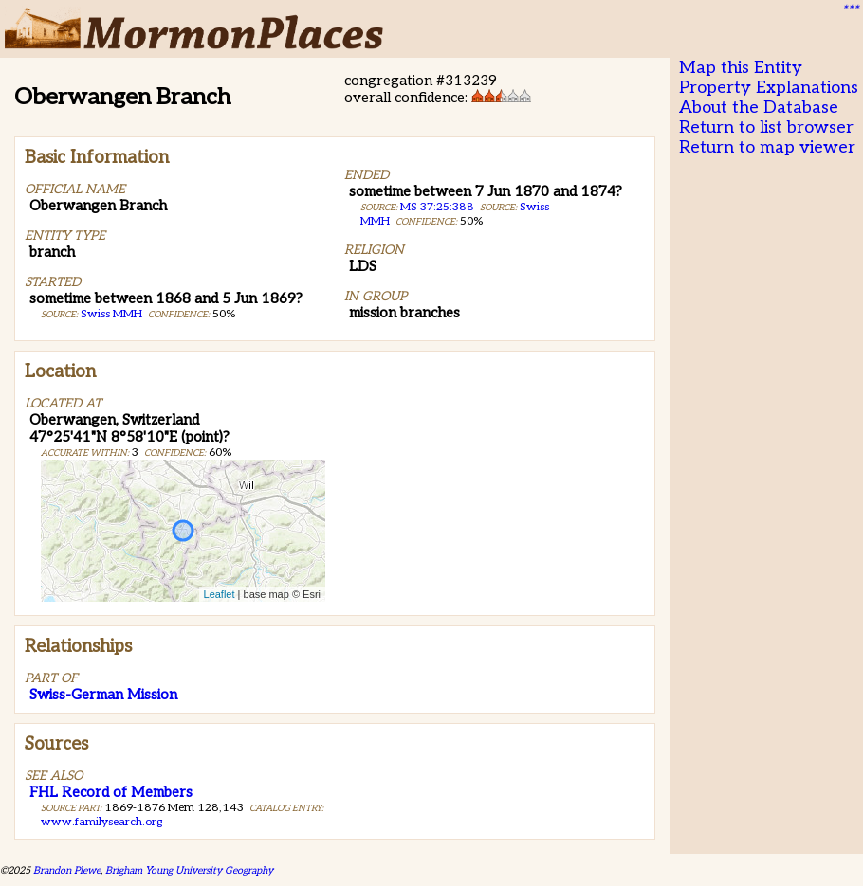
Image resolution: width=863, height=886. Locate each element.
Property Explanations (768, 88)
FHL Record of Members (111, 792)
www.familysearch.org (101, 822)
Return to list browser (766, 127)
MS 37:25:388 (437, 207)
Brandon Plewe (67, 870)
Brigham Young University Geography (189, 870)
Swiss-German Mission (103, 694)
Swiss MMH (111, 314)
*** (849, 10)
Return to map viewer (767, 147)
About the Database (758, 108)
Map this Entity (740, 68)
